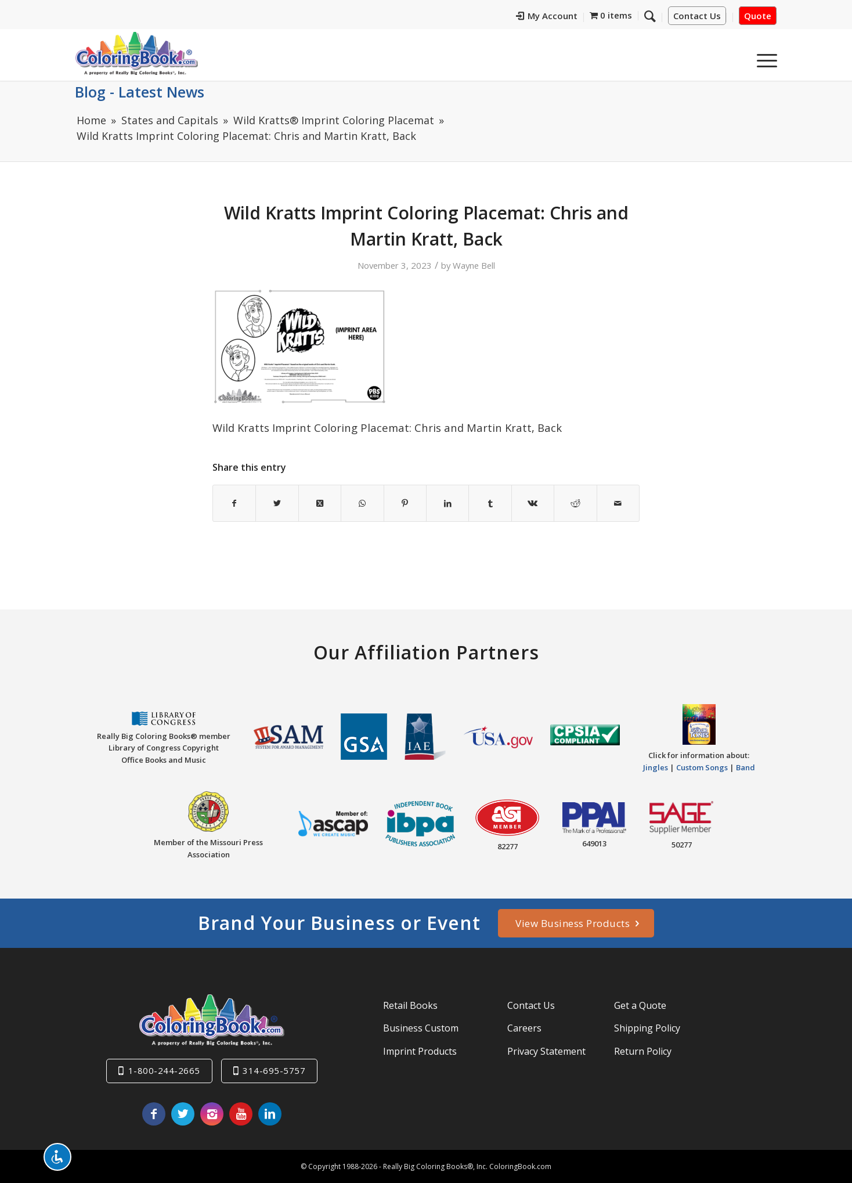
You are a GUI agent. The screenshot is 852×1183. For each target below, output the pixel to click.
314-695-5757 (274, 1070)
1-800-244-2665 (164, 1070)
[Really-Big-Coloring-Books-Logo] (136, 53)
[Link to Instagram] (211, 1114)
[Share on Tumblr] (490, 503)
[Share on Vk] (533, 503)
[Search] (736, 57)
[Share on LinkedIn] (447, 503)
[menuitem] (571, 17)
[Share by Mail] (618, 503)
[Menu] (763, 57)
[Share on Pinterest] (405, 503)
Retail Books (410, 1005)
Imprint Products (420, 1051)
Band (745, 767)
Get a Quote (640, 1005)
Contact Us (697, 16)
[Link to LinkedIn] (269, 1114)
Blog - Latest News (139, 92)
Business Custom (421, 1028)
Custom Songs (702, 767)
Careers (524, 1028)
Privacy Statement (546, 1051)
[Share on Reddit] (575, 503)
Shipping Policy (647, 1028)
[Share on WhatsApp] (362, 503)
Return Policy (643, 1051)
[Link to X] (182, 1114)
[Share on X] (277, 503)
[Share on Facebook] (234, 503)
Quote (757, 16)
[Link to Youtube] (240, 1114)
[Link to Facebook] (153, 1114)
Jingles (655, 767)
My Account (570, 16)
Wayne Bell (474, 265)
